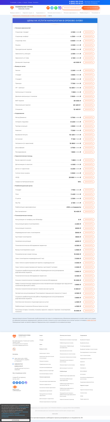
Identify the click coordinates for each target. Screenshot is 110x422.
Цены (19, 2)
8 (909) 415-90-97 (76, 3)
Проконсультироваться (72, 8)
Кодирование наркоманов (45, 393)
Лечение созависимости (45, 386)
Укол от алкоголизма (85, 357)
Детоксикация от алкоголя (66, 370)
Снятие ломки (83, 395)
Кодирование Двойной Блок (87, 384)
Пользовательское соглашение (20, 346)
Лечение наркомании (70, 13)
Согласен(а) (15, 420)
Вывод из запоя (14, 13)
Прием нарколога (84, 401)
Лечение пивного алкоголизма (67, 367)
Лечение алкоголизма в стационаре (68, 342)
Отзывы (30, 2)
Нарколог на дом (27, 13)
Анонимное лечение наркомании (47, 390)
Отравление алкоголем (45, 366)
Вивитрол (82, 367)
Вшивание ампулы (84, 345)
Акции (25, 2)
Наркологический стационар (67, 401)
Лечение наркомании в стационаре (47, 404)
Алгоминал (83, 376)
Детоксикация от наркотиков (46, 401)
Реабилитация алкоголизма (66, 345)
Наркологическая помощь (86, 392)
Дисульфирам (83, 373)
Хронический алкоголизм (66, 353)
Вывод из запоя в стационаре (46, 372)
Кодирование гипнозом (86, 360)
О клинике (13, 2)
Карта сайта (55, 415)
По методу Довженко (85, 348)
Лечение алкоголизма (54, 13)
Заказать (89, 32)
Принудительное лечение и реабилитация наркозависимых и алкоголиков (68, 397)
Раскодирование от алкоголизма (88, 354)
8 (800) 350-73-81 (76, 1)
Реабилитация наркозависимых (67, 378)
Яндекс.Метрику (24, 407)
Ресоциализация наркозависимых (47, 383)
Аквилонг (82, 364)
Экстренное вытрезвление (45, 369)
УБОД (81, 398)
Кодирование (40, 13)
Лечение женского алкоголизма (67, 356)
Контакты (35, 2)
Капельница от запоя (44, 355)
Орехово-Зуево (24, 9)
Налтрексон (83, 370)
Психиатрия (95, 13)
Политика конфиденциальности (20, 347)
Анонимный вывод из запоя (46, 376)
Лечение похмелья (43, 363)
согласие (18, 412)
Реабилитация (84, 13)
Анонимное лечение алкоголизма (68, 359)
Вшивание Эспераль (85, 342)
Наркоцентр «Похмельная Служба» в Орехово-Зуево (29, 15)
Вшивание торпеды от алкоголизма (88, 351)
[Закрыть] (29, 405)
